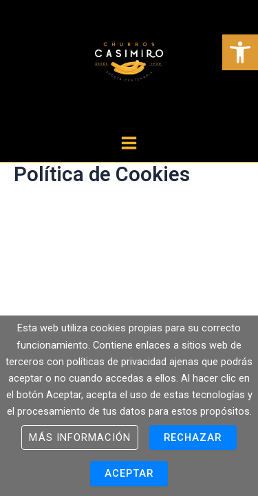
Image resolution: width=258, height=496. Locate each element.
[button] (240, 52)
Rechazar (193, 437)
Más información (79, 437)
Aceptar (129, 473)
